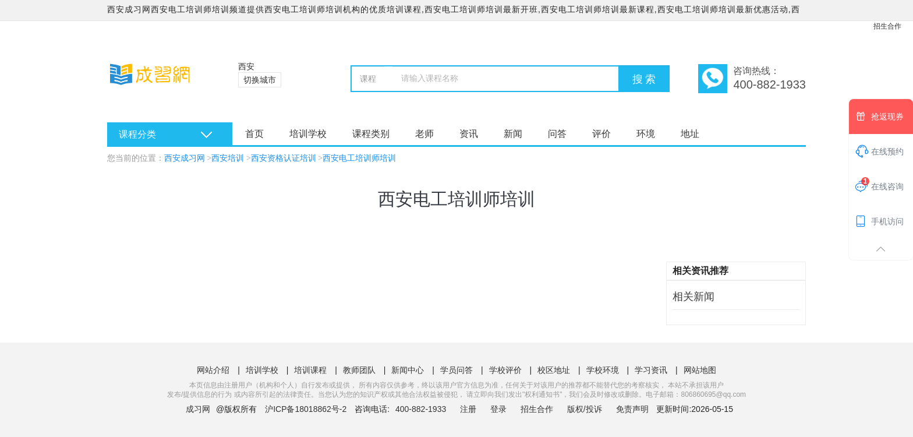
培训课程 (310, 370)
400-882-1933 (421, 409)
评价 (601, 134)
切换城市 (259, 79)
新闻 (513, 134)
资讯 (468, 134)
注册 (468, 409)
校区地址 (553, 370)
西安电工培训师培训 (359, 158)
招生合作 (887, 26)
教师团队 (359, 370)
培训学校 (308, 134)
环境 (645, 134)
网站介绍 (213, 370)
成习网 (198, 409)
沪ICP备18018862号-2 (305, 409)
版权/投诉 (584, 409)
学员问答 (456, 370)
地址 (690, 134)
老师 (424, 134)
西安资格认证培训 (283, 158)
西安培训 (227, 158)
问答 (557, 134)
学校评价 (505, 370)
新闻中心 (407, 370)
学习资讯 (651, 370)
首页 (254, 134)
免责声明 (632, 409)
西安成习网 (184, 158)
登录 (498, 409)
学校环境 (602, 370)
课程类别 (371, 134)
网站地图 (700, 370)
